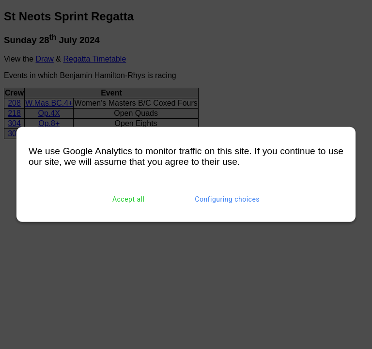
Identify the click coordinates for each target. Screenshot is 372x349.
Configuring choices (227, 199)
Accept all (128, 199)
